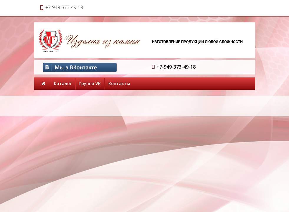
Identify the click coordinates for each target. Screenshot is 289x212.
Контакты (119, 83)
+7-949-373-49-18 (176, 67)
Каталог (63, 83)
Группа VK (90, 83)
